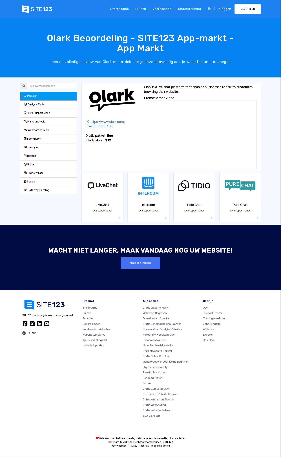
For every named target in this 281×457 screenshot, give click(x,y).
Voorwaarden (119, 446)
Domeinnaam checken (157, 318)
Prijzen (140, 9)
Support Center (212, 313)
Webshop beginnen (155, 313)
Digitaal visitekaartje (155, 367)
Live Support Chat (37, 113)
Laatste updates (93, 345)
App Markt (95, 340)
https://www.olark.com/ (105, 122)
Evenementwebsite (155, 340)
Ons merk (208, 340)
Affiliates (208, 329)
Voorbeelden (162, 9)
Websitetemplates (94, 335)
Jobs (212, 324)
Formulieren (32, 138)
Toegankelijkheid (160, 446)
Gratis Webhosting (154, 405)
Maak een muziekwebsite (158, 345)
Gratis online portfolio (156, 356)
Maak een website (141, 263)
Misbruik (144, 446)
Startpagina (119, 9)
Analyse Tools (34, 104)
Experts (208, 335)
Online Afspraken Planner (158, 400)
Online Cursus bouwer (156, 389)
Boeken (30, 155)
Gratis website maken (156, 308)
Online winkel (33, 173)
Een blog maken (152, 378)
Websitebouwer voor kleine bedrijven (166, 362)
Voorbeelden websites (96, 329)
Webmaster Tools (36, 130)
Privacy (133, 446)
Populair (30, 95)
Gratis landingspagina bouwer (162, 324)
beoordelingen (91, 324)
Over (206, 308)
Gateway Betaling (36, 190)
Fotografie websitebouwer (159, 335)
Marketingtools (34, 121)
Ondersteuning (189, 9)
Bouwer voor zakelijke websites (162, 329)
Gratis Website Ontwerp (157, 410)
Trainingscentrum (214, 318)
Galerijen (31, 147)
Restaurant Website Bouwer (160, 394)
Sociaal (30, 181)
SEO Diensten (151, 416)
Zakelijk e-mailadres (155, 372)
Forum (147, 383)
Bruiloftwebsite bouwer (157, 351)
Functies (88, 318)
